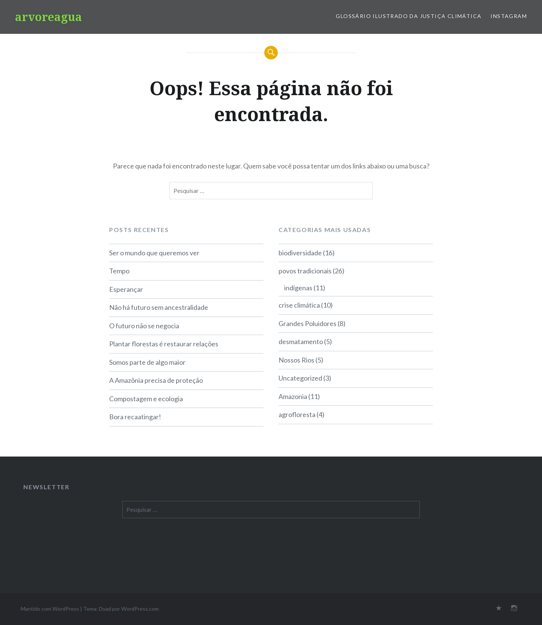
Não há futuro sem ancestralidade (158, 307)
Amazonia (293, 396)
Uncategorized (300, 378)
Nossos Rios (296, 360)
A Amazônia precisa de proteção (156, 380)
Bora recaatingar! (135, 417)
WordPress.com (140, 608)
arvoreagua (48, 16)
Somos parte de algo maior (147, 362)
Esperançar (126, 289)
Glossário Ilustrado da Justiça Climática (408, 16)
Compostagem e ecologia (146, 398)
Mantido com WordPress (50, 608)
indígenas (298, 288)
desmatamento (301, 341)
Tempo (119, 271)
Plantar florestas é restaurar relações (163, 344)
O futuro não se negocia (144, 326)
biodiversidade (300, 253)
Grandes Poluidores (307, 323)
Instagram (508, 16)
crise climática (299, 305)
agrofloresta (297, 414)
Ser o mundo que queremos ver (154, 253)
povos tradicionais (305, 271)
